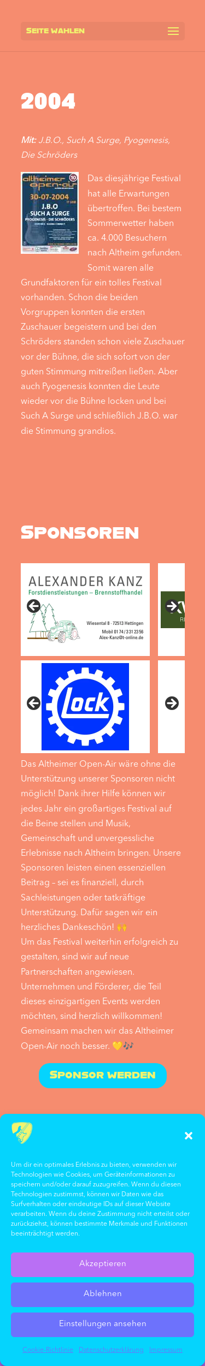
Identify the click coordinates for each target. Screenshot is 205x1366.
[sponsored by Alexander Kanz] (85, 609)
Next (171, 607)
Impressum (166, 1350)
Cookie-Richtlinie (47, 1350)
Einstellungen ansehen (103, 1324)
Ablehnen (103, 1294)
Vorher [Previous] (34, 704)
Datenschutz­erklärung (111, 1350)
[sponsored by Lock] (85, 706)
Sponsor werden (103, 1075)
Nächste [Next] (171, 704)
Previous (34, 607)
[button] (188, 1135)
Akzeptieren (102, 1264)
